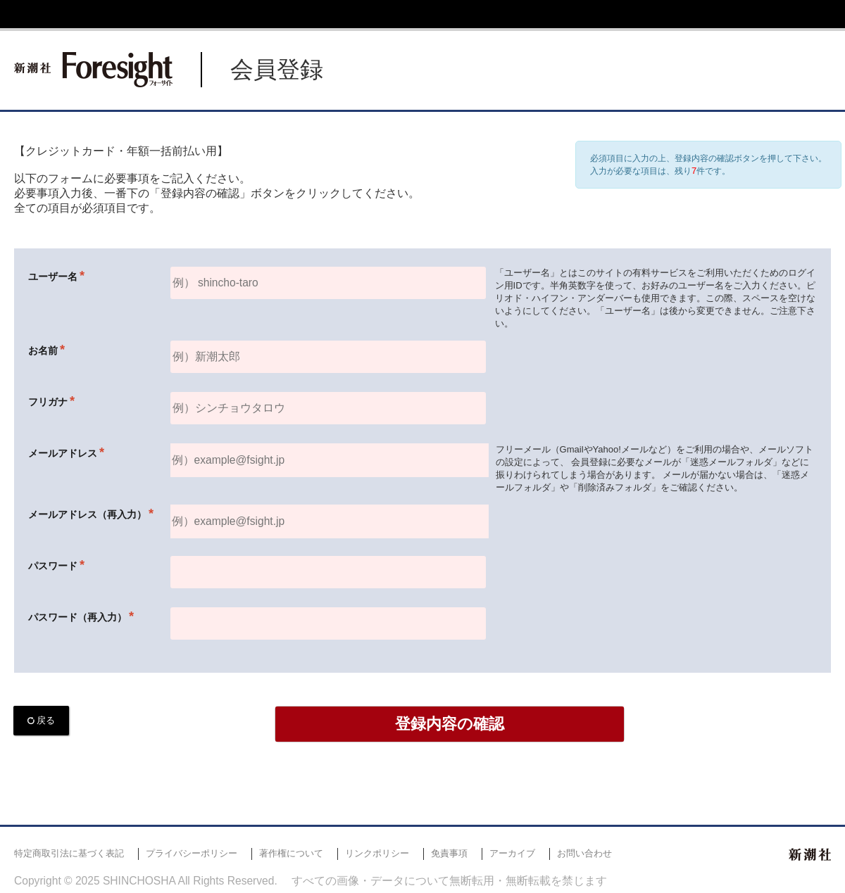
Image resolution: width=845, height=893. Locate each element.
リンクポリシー (377, 853)
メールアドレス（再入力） (87, 514)
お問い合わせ (584, 853)
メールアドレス (62, 453)
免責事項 (449, 853)
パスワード (52, 565)
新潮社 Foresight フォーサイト (93, 69)
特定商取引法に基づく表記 (69, 853)
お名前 (43, 350)
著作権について (291, 853)
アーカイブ (512, 853)
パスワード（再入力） (77, 617)
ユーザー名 (52, 276)
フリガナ (48, 401)
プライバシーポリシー (191, 853)
